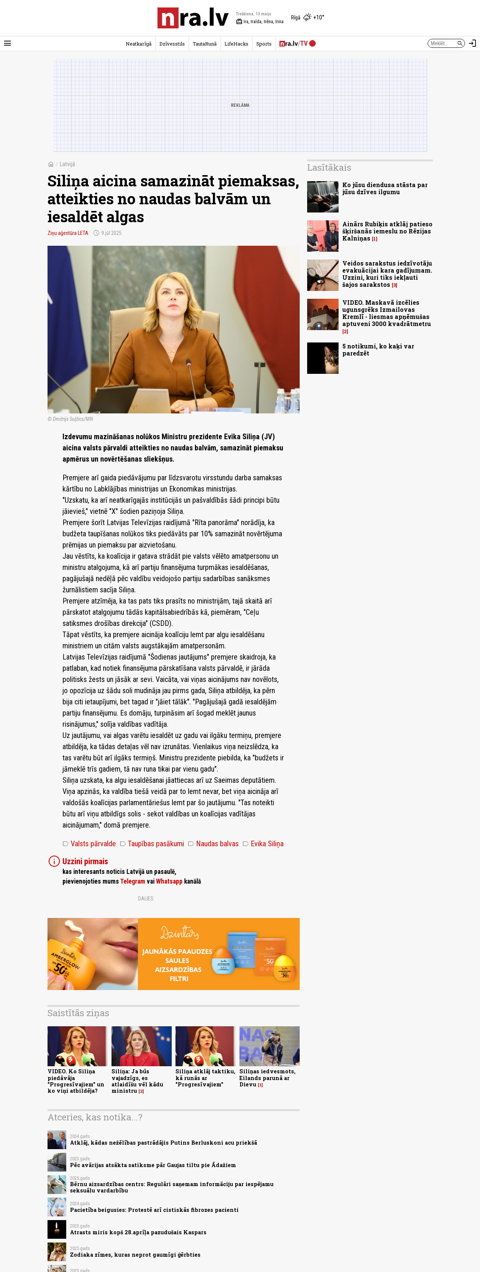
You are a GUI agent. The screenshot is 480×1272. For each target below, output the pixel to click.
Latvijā (67, 164)
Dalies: (146, 899)
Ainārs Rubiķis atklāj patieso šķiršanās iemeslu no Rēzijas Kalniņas (387, 231)
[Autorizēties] (472, 43)
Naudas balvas (213, 843)
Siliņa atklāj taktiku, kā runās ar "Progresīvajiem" (205, 1078)
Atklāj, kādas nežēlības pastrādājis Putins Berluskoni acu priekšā (163, 1142)
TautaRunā (205, 44)
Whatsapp (169, 881)
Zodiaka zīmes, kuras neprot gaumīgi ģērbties (135, 1254)
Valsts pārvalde (89, 843)
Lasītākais (329, 167)
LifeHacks (236, 44)
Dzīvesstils (172, 44)
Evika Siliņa (263, 843)
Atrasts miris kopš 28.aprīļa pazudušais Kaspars (138, 1232)
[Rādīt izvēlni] (7, 43)
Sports (264, 44)
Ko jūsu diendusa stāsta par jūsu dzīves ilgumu (385, 188)
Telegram (132, 881)
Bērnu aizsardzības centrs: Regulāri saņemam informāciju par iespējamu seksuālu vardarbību (171, 1187)
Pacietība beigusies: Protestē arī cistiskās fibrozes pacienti (154, 1209)
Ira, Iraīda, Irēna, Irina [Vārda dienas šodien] (260, 21)
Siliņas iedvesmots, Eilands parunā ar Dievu (267, 1078)
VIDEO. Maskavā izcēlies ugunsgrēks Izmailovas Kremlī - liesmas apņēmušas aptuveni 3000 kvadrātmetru (386, 313)
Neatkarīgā (139, 44)
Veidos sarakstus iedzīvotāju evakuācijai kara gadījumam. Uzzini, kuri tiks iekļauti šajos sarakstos (387, 274)
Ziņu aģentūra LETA (68, 233)
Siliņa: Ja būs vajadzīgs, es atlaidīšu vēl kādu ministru (137, 1081)
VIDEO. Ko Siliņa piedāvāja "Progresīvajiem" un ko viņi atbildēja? (76, 1081)
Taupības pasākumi (152, 843)
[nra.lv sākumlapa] (193, 17)
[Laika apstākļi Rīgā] (307, 18)
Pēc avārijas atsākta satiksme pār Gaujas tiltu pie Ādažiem (153, 1165)
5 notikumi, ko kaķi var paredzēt (378, 349)
